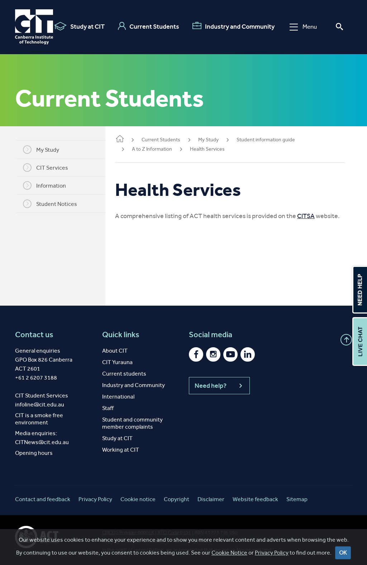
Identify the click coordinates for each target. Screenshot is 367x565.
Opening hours (34, 452)
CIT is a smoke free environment (39, 419)
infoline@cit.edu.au (39, 404)
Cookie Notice (229, 552)
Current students (124, 373)
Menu (302, 26)
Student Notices (55, 203)
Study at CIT (79, 26)
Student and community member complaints (132, 423)
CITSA (315, 216)
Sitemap (297, 499)
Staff (108, 408)
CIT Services (50, 167)
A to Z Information (161, 149)
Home (129, 139)
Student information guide (275, 140)
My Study (46, 149)
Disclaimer (210, 499)
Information (49, 185)
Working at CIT (120, 449)
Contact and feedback (42, 499)
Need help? (219, 386)
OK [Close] (343, 552)
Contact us (34, 334)
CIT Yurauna (117, 362)
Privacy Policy (272, 552)
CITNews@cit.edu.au (42, 442)
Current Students (148, 26)
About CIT (115, 350)
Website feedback (255, 499)
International (118, 396)
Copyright (176, 499)
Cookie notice (138, 499)
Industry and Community (233, 26)
